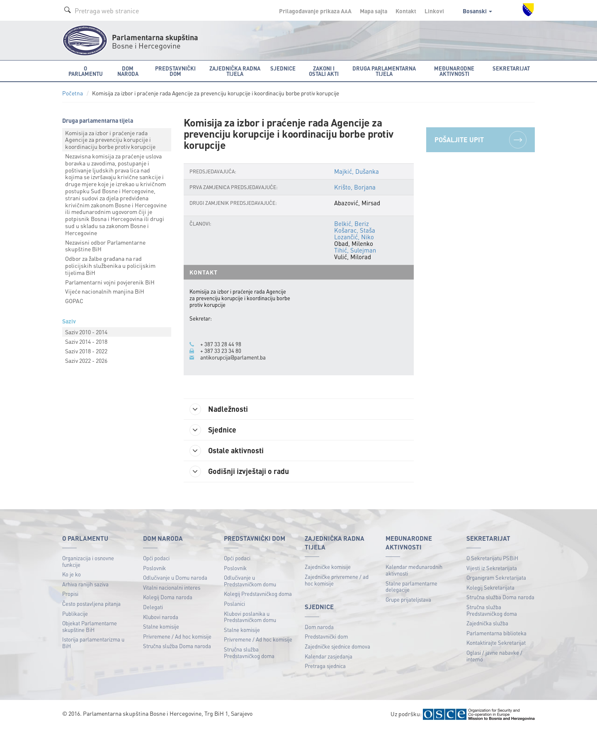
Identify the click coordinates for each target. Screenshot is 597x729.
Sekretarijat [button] (511, 68)
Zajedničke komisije (328, 566)
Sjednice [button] (283, 68)
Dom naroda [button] (127, 71)
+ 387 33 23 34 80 (220, 350)
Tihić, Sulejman (355, 250)
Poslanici (234, 603)
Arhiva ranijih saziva (85, 584)
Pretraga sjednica (325, 665)
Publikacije (75, 613)
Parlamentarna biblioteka (496, 633)
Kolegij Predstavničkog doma (258, 593)
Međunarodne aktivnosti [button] (454, 71)
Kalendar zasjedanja (328, 656)
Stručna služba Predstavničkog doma (249, 652)
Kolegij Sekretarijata (490, 587)
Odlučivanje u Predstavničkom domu (250, 581)
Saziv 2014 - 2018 (86, 341)
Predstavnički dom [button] (175, 71)
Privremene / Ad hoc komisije (177, 636)
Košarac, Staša (354, 230)
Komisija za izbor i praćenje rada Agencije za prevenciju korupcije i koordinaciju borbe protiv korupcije (110, 140)
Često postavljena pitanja (91, 603)
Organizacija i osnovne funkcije (88, 561)
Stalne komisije (161, 626)
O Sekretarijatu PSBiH (492, 557)
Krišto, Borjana (355, 187)
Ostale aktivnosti (227, 451)
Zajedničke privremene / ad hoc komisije (337, 580)
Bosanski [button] (477, 11)
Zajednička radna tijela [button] (234, 71)
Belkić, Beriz (351, 223)
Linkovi (434, 11)
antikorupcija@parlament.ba (233, 357)
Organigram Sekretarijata (496, 577)
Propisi (70, 593)
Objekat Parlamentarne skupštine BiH (89, 626)
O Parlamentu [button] (85, 71)
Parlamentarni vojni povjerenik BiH (110, 282)
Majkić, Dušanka (356, 171)
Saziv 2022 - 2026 (86, 360)
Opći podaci (156, 557)
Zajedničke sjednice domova (337, 646)
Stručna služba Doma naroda (177, 645)
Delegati (153, 606)
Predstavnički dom (326, 636)
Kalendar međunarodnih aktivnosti (414, 570)
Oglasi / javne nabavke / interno (494, 656)
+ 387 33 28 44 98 (220, 344)
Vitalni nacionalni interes (171, 587)
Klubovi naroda (160, 616)
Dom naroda (319, 626)
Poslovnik (154, 567)
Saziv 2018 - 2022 (86, 351)
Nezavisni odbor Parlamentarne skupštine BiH (105, 245)
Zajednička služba (487, 623)
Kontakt (406, 11)
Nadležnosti (219, 409)
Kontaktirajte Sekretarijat (496, 642)
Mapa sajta (373, 11)
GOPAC (74, 300)
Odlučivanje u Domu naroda (175, 577)
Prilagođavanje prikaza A (315, 11)
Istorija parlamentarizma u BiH (93, 642)
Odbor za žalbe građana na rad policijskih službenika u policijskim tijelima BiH (110, 265)
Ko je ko (71, 574)
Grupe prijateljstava (408, 599)
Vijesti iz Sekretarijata (491, 567)
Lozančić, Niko (354, 237)
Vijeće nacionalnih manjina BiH (104, 291)
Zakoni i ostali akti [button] (324, 71)
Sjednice (213, 430)
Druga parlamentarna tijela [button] (384, 71)
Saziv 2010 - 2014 (86, 331)
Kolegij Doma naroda (167, 596)
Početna (72, 93)
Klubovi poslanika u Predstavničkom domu (250, 617)
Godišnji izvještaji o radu (239, 471)
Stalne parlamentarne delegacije (411, 586)
